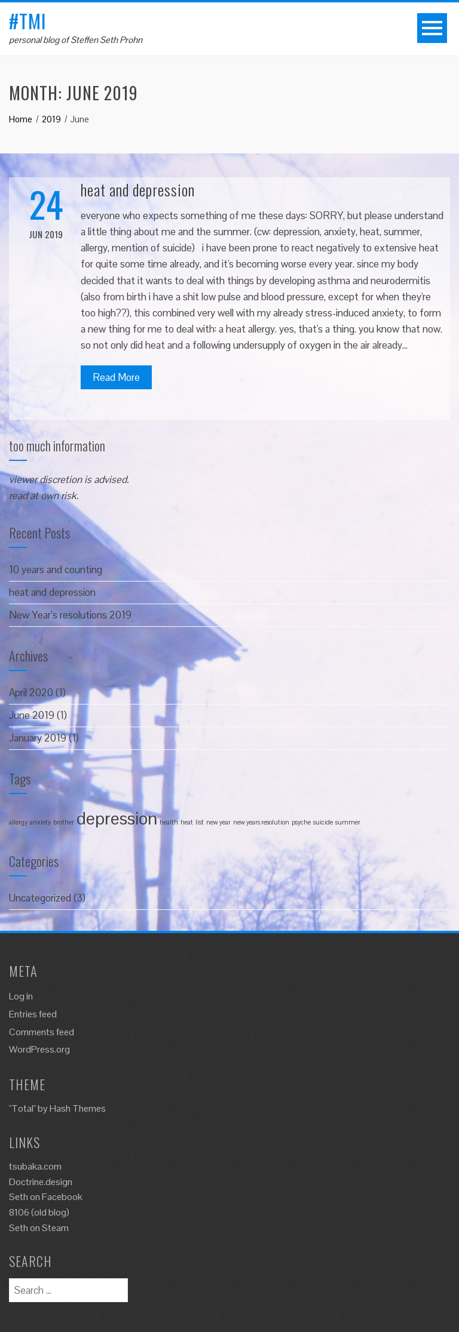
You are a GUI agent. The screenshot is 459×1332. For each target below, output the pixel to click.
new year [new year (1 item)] (218, 822)
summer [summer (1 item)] (347, 822)
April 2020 (31, 692)
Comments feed (41, 1032)
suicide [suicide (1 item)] (323, 822)
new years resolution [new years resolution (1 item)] (261, 822)
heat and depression (138, 189)
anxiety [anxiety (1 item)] (40, 822)
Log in (21, 996)
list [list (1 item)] (199, 822)
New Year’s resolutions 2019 (70, 615)
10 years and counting (55, 569)
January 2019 (37, 738)
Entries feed (33, 1014)
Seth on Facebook (45, 1197)
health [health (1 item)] (169, 822)
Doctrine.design (40, 1182)
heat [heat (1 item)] (186, 822)
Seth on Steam (39, 1228)
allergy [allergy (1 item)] (18, 822)
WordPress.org (39, 1049)
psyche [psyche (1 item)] (301, 822)
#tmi (28, 21)
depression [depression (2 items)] (116, 818)
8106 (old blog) (39, 1212)
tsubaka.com (35, 1166)
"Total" (22, 1108)
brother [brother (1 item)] (63, 822)
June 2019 (31, 715)
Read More (116, 377)
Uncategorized (40, 898)
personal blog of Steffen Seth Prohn (75, 39)
